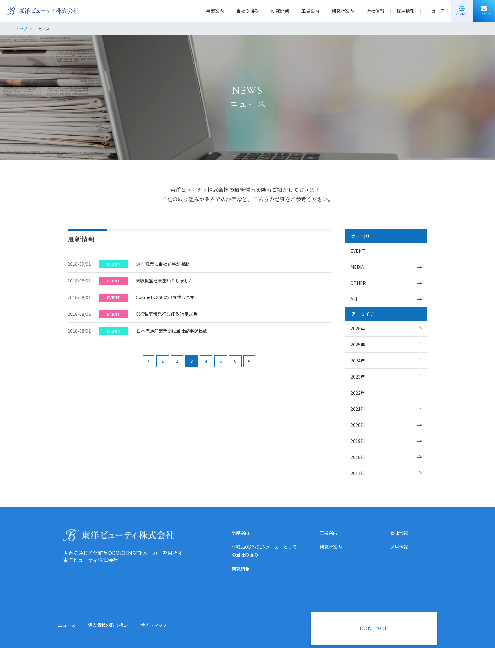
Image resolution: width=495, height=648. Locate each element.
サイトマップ (153, 625)
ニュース (435, 11)
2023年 (357, 376)
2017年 (357, 473)
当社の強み (247, 11)
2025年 (357, 344)
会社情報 (375, 11)
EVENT (357, 251)
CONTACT (374, 628)
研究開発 (280, 11)
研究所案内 (343, 11)
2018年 (357, 457)
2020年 (357, 425)
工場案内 (310, 11)
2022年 (357, 393)
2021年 (357, 409)
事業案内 (215, 11)
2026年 (357, 328)
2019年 (357, 441)
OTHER (358, 283)
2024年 (357, 360)
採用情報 (405, 11)
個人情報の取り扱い (108, 625)
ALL (354, 299)
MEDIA (357, 267)
